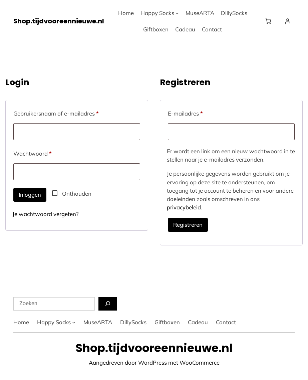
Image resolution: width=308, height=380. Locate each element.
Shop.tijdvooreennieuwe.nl (58, 21)
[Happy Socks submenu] (177, 13)
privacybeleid (184, 207)
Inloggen (30, 194)
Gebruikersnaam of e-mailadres (64, 112)
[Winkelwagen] (269, 21)
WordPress (152, 362)
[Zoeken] (107, 304)
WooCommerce (200, 362)
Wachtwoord (41, 152)
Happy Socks (157, 12)
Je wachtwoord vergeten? (45, 213)
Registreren (188, 224)
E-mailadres (194, 112)
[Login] (288, 21)
